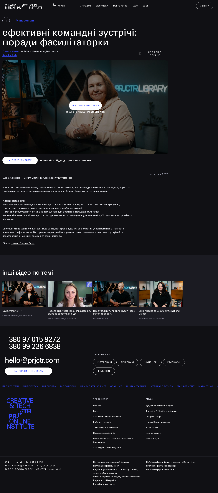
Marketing (209, 386)
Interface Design (165, 386)
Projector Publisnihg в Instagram (161, 411)
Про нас (97, 405)
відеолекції (72, 386)
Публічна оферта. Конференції (161, 466)
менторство (121, 4)
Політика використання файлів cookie (111, 462)
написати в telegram (28, 371)
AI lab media (152, 427)
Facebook (174, 362)
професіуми (14, 386)
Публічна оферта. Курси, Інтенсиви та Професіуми (170, 462)
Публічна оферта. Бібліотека (160, 469)
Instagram (104, 362)
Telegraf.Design (153, 416)
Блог (147, 4)
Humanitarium (140, 386)
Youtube (151, 362)
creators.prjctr (153, 438)
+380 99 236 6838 (33, 346)
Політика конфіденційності (106, 466)
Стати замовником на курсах (107, 416)
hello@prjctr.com (32, 360)
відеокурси (34, 386)
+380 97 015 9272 (32, 339)
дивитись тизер (20, 160)
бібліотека (103, 4)
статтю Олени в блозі (22, 243)
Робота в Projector (102, 422)
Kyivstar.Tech (9, 55)
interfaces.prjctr (153, 433)
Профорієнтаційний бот (104, 433)
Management (25, 20)
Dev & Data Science (97, 386)
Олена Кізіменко (11, 51)
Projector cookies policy (104, 480)
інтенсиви (53, 386)
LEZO (136, 4)
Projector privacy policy (104, 484)
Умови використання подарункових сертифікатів (116, 476)
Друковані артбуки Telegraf (159, 405)
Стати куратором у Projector (107, 447)
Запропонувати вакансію (105, 427)
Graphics (120, 386)
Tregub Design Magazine (158, 422)
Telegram (127, 362)
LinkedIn (104, 371)
